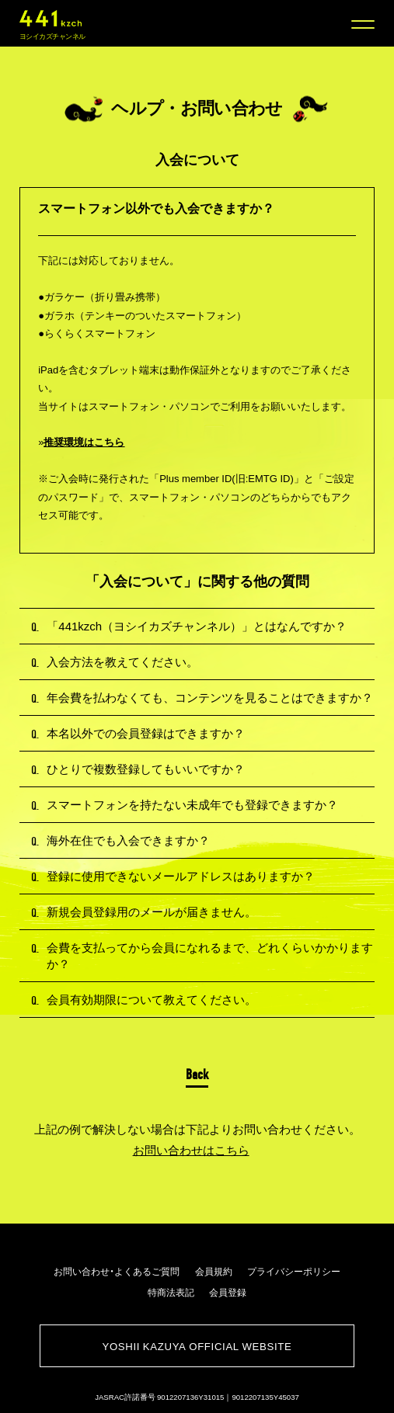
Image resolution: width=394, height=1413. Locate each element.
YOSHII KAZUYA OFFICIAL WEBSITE (197, 1345)
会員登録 (227, 1292)
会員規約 (213, 1271)
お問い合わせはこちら (191, 1150)
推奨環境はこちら (84, 442)
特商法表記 (171, 1292)
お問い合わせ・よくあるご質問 (117, 1271)
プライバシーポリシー (293, 1271)
